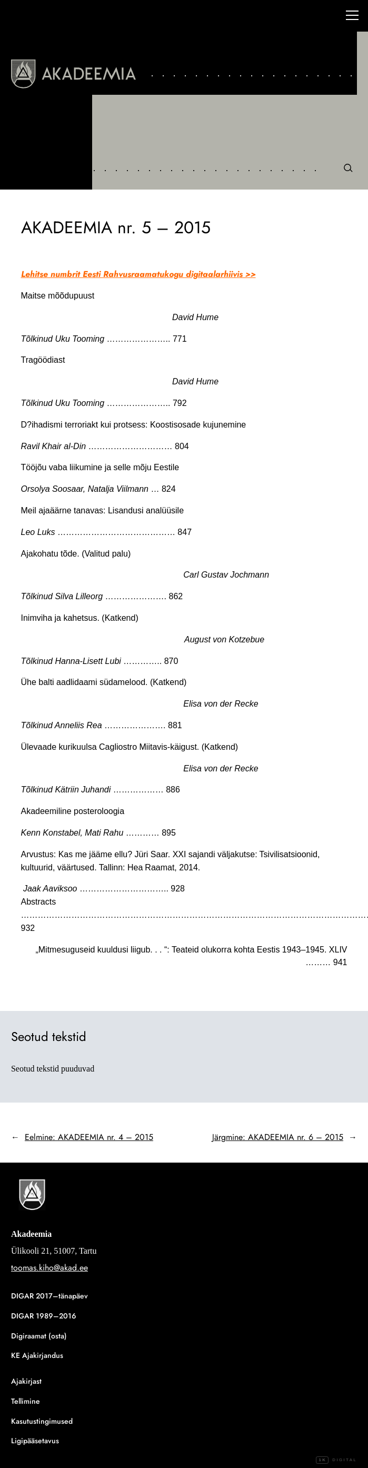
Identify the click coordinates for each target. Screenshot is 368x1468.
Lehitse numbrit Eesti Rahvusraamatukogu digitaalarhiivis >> (138, 274)
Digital (336, 1460)
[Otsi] (348, 167)
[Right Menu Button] (352, 16)
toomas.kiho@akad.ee (49, 1268)
